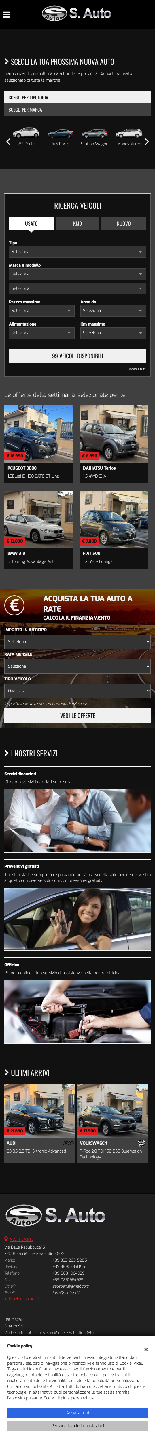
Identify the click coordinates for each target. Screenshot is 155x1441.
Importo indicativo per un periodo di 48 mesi (45, 703)
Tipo (13, 243)
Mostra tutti (137, 369)
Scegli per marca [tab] (25, 109)
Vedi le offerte (77, 715)
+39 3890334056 (68, 1266)
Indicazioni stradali (21, 1299)
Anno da (88, 302)
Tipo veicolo (17, 679)
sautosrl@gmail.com (70, 1286)
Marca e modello (25, 265)
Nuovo (124, 223)
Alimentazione (22, 324)
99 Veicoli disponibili (77, 355)
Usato (31, 223)
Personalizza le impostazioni (77, 1426)
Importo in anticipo (25, 630)
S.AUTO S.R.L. (21, 1239)
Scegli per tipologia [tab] (28, 97)
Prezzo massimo (24, 302)
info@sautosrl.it (66, 1292)
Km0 (77, 223)
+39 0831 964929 (68, 1273)
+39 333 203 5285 (69, 1260)
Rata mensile (18, 654)
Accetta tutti (77, 1413)
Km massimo (92, 324)
